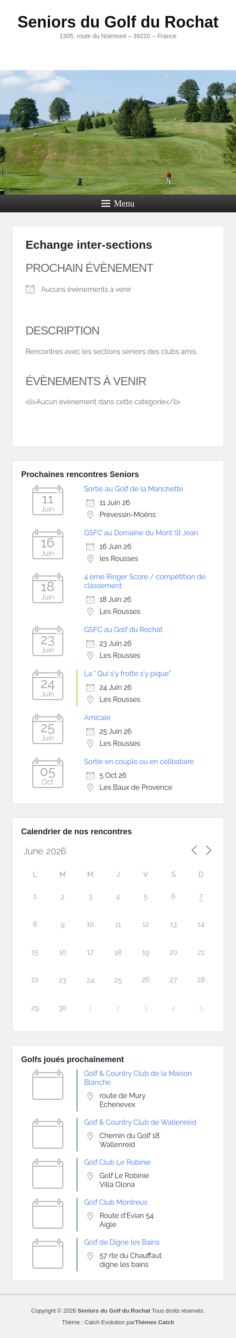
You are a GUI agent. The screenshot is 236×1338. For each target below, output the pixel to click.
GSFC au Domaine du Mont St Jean (141, 533)
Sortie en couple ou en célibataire (139, 761)
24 (90, 980)
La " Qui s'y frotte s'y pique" (127, 673)
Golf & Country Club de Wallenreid (140, 1122)
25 (118, 980)
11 (118, 924)
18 (117, 952)
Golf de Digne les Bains (122, 1242)
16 (62, 952)
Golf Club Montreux (115, 1202)
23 (62, 980)
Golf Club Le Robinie (117, 1162)
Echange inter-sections (89, 244)
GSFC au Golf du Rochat (123, 629)
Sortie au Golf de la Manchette (133, 489)
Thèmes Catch (154, 1322)
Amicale (97, 717)
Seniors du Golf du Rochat (117, 22)
